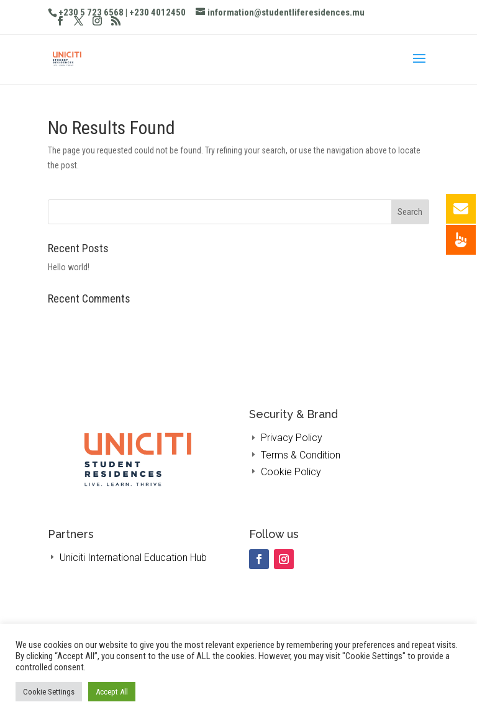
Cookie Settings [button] (49, 691)
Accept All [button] (112, 691)
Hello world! (68, 267)
